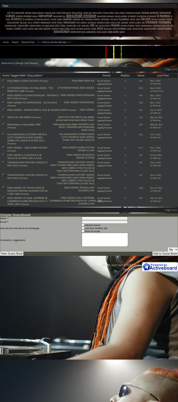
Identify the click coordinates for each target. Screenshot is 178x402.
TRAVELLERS (87, 187)
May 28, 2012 (156, 117)
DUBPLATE (69, 140)
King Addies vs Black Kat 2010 (23, 80)
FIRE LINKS (73, 165)
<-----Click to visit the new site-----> (54, 42)
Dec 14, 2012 (156, 188)
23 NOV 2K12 (87, 171)
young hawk (62, 120)
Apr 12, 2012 (156, 110)
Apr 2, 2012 (155, 81)
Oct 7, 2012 (155, 148)
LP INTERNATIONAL (68, 87)
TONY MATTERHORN (67, 171)
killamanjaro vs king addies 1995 (24, 124)
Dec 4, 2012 (155, 175)
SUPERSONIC (86, 102)
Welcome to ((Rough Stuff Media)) (19, 63)
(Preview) (43, 81)
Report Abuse (132, 269)
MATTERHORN (86, 127)
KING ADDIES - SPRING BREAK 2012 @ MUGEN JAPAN (37, 110)
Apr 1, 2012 (155, 95)
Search (15, 42)
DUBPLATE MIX (86, 147)
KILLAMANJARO (68, 134)
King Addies (78, 80)
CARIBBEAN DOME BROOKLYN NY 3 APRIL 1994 (75, 200)
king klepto (74, 120)
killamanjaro (59, 124)
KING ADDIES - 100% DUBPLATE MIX (27, 147)
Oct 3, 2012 (155, 134)
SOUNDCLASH (86, 124)
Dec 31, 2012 (156, 198)
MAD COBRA (69, 168)
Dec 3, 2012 (155, 162)
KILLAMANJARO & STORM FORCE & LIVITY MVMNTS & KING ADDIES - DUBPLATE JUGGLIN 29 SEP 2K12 (27, 137)
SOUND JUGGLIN (85, 140)
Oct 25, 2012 (156, 155)
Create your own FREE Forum (121, 265)
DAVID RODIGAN (85, 95)
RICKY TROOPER (68, 127)
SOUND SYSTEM (85, 157)
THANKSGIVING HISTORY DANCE (76, 162)
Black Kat (89, 80)
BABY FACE (88, 130)
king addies (88, 117)
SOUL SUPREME (85, 198)
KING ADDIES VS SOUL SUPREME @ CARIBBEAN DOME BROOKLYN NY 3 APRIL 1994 (27, 201)
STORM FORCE (85, 134)
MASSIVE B (88, 155)
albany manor (87, 120)
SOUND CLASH (86, 150)
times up (157, 84)
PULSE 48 (89, 168)
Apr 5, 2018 (155, 88)
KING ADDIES (87, 87)
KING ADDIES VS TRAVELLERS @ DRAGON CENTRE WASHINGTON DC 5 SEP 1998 (27, 190)
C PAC (79, 168)
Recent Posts (28, 42)
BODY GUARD (58, 165)
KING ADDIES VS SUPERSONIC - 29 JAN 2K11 (32, 102)
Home (6, 42)
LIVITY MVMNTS (70, 137)
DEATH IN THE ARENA (70, 117)
